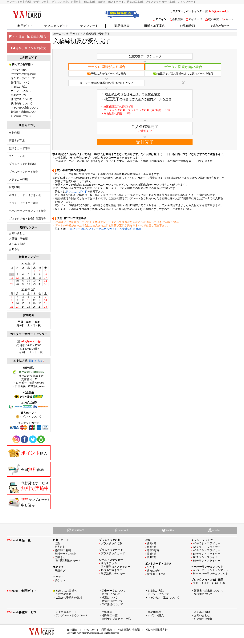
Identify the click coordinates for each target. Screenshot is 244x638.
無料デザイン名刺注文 (28, 48)
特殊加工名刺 (63, 550)
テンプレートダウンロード (71, 615)
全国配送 (26, 469)
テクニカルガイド (56, 25)
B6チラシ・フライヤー (206, 560)
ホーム (57, 33)
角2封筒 (151, 543)
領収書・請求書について (24, 111)
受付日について (20, 82)
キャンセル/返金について (25, 107)
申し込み (29, 502)
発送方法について (21, 99)
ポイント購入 (156, 615)
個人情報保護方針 (157, 629)
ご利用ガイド (23, 25)
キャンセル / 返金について (163, 597)
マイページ (194, 19)
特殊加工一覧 (110, 615)
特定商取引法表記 (129, 629)
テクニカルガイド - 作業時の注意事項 (118, 228)
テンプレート (89, 25)
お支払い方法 (19, 86)
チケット (60, 580)
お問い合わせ (220, 25)
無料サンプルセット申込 (116, 618)
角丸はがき (153, 570)
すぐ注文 (16, 36)
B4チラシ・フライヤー (206, 553)
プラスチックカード (113, 553)
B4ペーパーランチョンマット (210, 573)
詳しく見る (36, 361)
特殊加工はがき (156, 574)
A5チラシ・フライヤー (206, 550)
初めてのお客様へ (21, 64)
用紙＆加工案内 (154, 25)
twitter (168, 530)
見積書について (203, 594)
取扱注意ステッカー (113, 573)
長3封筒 (151, 553)
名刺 (57, 543)
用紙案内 (107, 612)
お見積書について (21, 116)
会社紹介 (72, 629)
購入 (27, 453)
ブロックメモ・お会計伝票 (209, 583)
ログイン (159, 19)
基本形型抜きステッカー (115, 566)
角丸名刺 (60, 546)
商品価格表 (122, 25)
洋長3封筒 (153, 550)
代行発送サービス (28, 487)
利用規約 (106, 629)
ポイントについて (21, 90)
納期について (19, 95)
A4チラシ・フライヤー (206, 546)
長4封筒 (151, 557)
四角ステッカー (110, 563)
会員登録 (176, 19)
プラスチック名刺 (111, 543)
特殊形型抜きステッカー (115, 570)
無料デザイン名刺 (65, 553)
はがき (151, 567)
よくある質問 (17, 243)
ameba (214, 530)
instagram (75, 530)
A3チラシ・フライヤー (206, 543)
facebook (122, 530)
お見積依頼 (187, 25)
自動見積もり (38, 36)
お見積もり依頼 (18, 238)
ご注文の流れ (19, 70)
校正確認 (212, 19)
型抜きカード (63, 557)
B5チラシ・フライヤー (206, 557)
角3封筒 (151, 546)
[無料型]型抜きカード (67, 560)
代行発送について (21, 103)
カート (228, 19)
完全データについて (23, 78)
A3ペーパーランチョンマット (210, 570)
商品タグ (60, 570)
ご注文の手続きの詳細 (24, 74)
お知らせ (14, 249)
